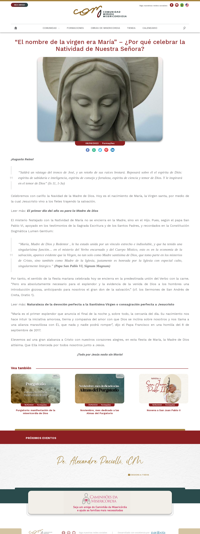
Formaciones (75, 28)
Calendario (149, 28)
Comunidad (50, 28)
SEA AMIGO (19, 5)
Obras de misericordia (105, 28)
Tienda (131, 28)
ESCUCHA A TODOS (139, 475)
